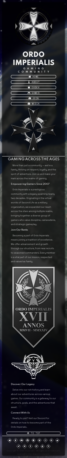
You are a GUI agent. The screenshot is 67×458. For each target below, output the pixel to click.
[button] (33, 76)
